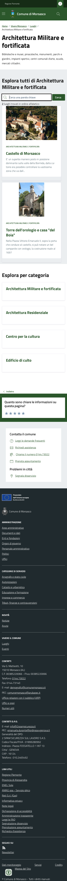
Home (5, 26)
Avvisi (5, 626)
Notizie (5, 621)
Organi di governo (11, 543)
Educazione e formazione (15, 592)
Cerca (58, 97)
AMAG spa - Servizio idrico (16, 790)
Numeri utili (8, 708)
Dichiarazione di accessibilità (17, 811)
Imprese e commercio (13, 598)
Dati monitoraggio (11, 865)
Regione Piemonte (12, 3)
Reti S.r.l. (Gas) (9, 795)
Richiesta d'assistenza (14, 831)
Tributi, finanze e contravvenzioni (19, 603)
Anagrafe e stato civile (14, 577)
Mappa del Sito (23, 869)
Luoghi (33, 26)
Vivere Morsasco (19, 26)
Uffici (4, 559)
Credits (58, 865)
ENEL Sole (7, 785)
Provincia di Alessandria (14, 780)
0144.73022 (19, 678)
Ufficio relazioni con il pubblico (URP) (21, 698)
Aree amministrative (13, 528)
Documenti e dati (11, 533)
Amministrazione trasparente (17, 816)
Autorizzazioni (9, 582)
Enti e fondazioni (11, 538)
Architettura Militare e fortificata (22, 146)
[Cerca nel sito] (57, 14)
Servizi (38, 865)
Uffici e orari (8, 703)
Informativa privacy (12, 801)
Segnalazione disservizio (15, 823)
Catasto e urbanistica (13, 587)
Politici (5, 554)
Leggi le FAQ (8, 819)
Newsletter (8, 852)
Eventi (5, 649)
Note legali (8, 806)
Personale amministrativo (15, 549)
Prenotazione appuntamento (17, 827)
